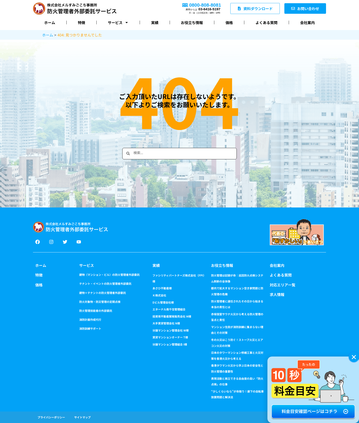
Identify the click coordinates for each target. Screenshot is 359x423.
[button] (354, 357)
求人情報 (277, 294)
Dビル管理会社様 (163, 302)
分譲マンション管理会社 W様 (170, 330)
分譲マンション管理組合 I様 (169, 344)
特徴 (81, 22)
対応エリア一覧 (282, 285)
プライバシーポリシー (51, 417)
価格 (229, 22)
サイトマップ (82, 417)
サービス (118, 22)
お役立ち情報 (192, 22)
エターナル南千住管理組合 (168, 309)
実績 (154, 22)
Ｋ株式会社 (159, 295)
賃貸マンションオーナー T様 (170, 337)
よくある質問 (266, 22)
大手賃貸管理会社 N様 (166, 323)
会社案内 (307, 22)
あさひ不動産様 (162, 288)
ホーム (49, 22)
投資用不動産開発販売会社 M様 (171, 316)
